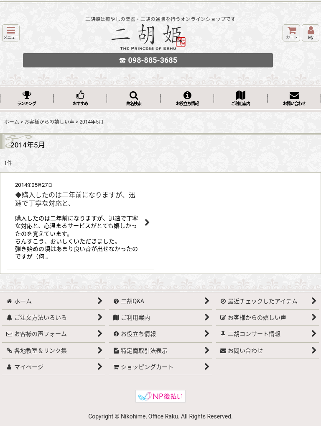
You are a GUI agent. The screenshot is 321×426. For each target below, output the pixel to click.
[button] (11, 32)
